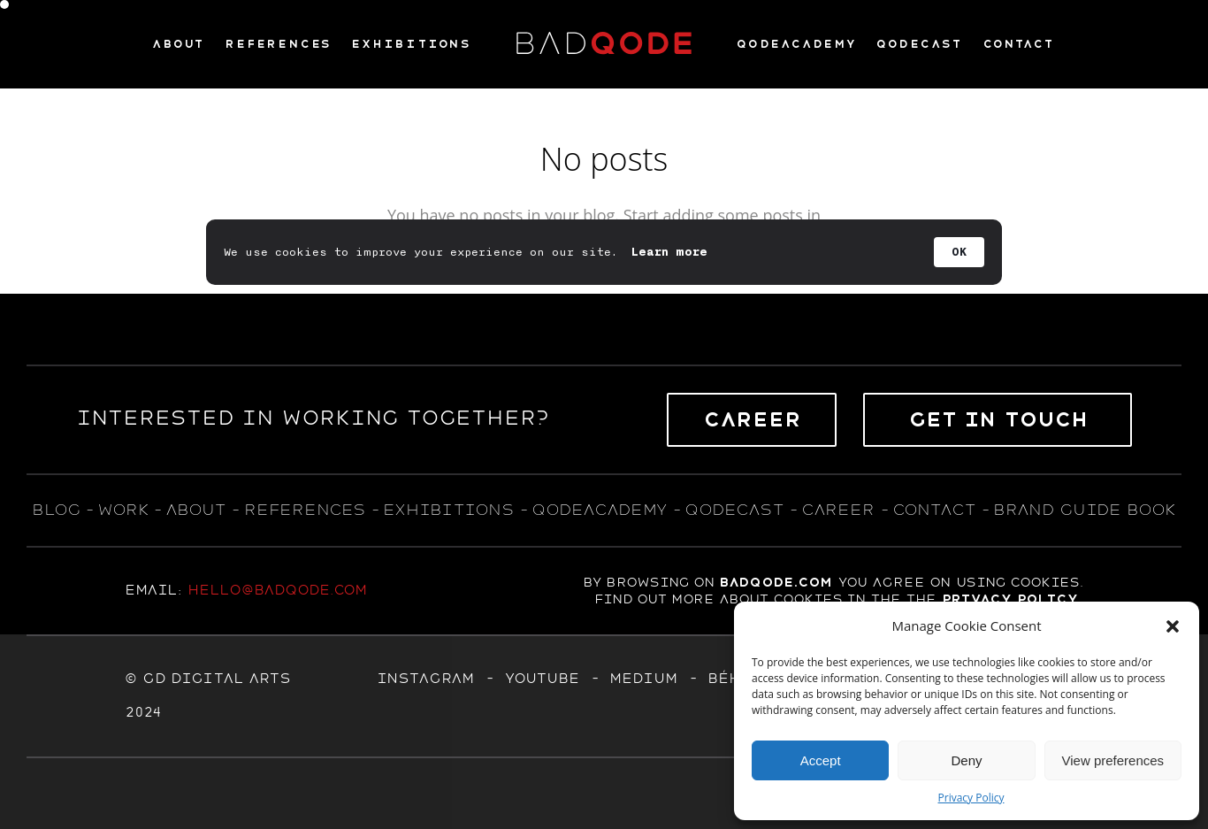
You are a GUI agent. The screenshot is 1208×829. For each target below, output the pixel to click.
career (838, 509)
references (304, 509)
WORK (122, 509)
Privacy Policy (971, 797)
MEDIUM (643, 679)
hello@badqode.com (277, 590)
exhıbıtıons (448, 509)
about (195, 509)
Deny (966, 760)
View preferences (1113, 760)
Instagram (425, 679)
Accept (820, 760)
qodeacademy (599, 509)
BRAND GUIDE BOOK (1084, 509)
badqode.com (775, 582)
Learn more (669, 252)
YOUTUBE (541, 679)
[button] (1172, 626)
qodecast (737, 509)
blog (56, 509)
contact (933, 509)
